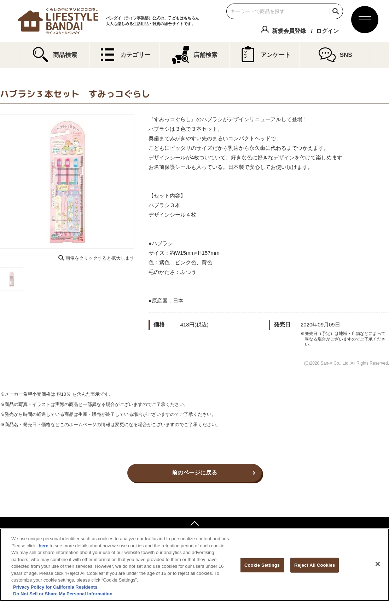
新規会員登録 (289, 31)
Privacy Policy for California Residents (55, 587)
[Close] (377, 564)
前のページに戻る (194, 473)
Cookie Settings (262, 565)
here (43, 545)
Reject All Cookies (314, 565)
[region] (194, 564)
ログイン (327, 31)
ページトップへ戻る (194, 524)
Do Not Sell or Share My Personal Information (62, 593)
